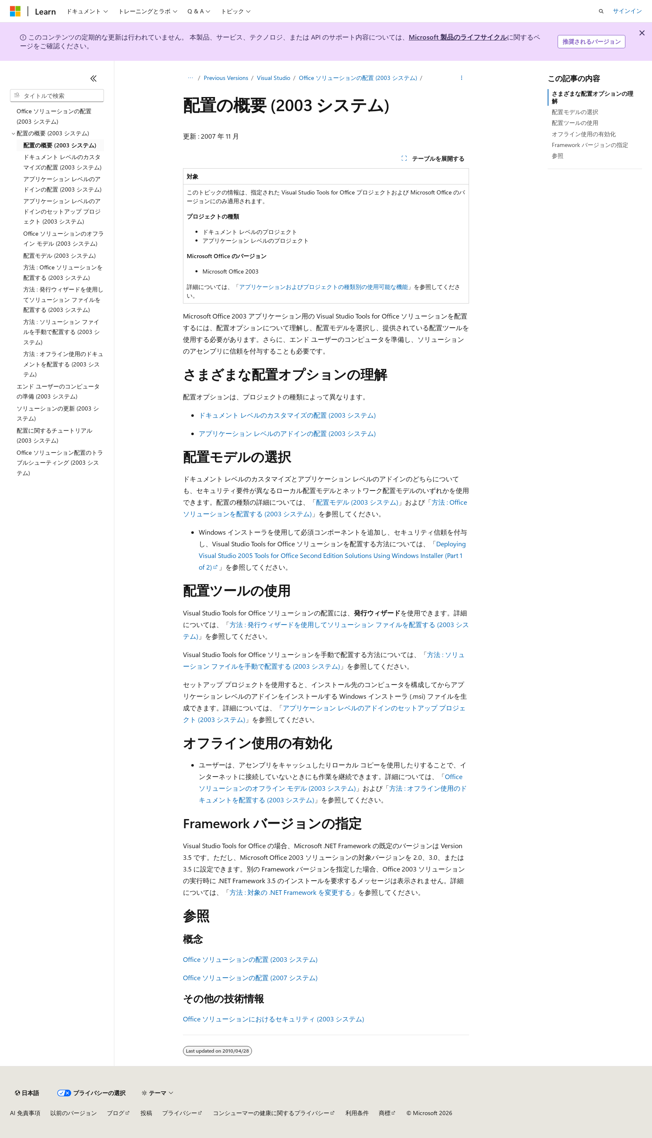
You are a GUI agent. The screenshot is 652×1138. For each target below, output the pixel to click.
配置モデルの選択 (575, 112)
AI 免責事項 (25, 1113)
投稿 (146, 1113)
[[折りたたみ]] (93, 78)
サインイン (627, 11)
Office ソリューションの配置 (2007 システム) (250, 977)
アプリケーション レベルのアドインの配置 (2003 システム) (287, 433)
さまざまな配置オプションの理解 (592, 97)
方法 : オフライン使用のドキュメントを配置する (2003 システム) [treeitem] (63, 364)
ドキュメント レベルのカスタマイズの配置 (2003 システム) (287, 415)
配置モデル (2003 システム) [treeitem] (59, 255)
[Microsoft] (15, 11)
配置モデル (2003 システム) (357, 502)
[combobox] (57, 95)
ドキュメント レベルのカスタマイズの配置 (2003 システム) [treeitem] (62, 162)
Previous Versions (226, 78)
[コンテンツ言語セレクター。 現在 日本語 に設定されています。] (27, 1093)
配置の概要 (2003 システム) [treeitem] (59, 145)
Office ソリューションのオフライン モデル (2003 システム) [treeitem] (63, 238)
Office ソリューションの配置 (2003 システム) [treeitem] (54, 116)
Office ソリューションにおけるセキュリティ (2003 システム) (273, 1018)
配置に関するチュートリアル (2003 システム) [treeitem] (54, 435)
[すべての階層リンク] (190, 78)
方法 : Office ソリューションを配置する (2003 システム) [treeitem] (63, 272)
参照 (557, 155)
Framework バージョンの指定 (590, 145)
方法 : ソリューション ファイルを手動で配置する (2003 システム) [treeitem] (61, 332)
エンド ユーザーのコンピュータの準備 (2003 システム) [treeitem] (58, 391)
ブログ (115, 1113)
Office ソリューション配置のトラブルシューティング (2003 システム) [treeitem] (60, 462)
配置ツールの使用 (575, 123)
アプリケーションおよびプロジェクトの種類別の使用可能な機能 (323, 287)
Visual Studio (273, 78)
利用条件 (357, 1113)
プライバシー (179, 1113)
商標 (384, 1113)
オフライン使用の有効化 (584, 134)
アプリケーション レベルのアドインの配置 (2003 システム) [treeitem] (62, 184)
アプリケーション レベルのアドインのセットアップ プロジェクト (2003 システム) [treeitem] (62, 211)
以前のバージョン (73, 1113)
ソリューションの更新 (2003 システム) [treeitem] (58, 413)
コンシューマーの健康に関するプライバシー (271, 1113)
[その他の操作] (461, 78)
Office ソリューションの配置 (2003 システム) (358, 78)
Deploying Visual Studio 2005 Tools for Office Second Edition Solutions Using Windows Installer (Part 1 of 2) (332, 555)
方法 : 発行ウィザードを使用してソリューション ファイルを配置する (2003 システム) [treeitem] (63, 299)
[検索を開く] (601, 11)
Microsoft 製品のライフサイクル (458, 36)
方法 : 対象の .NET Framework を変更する (290, 892)
